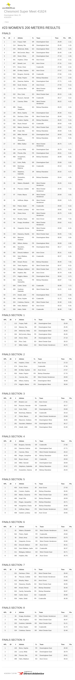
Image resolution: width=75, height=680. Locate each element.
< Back (6, 22)
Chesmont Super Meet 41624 (25, 11)
